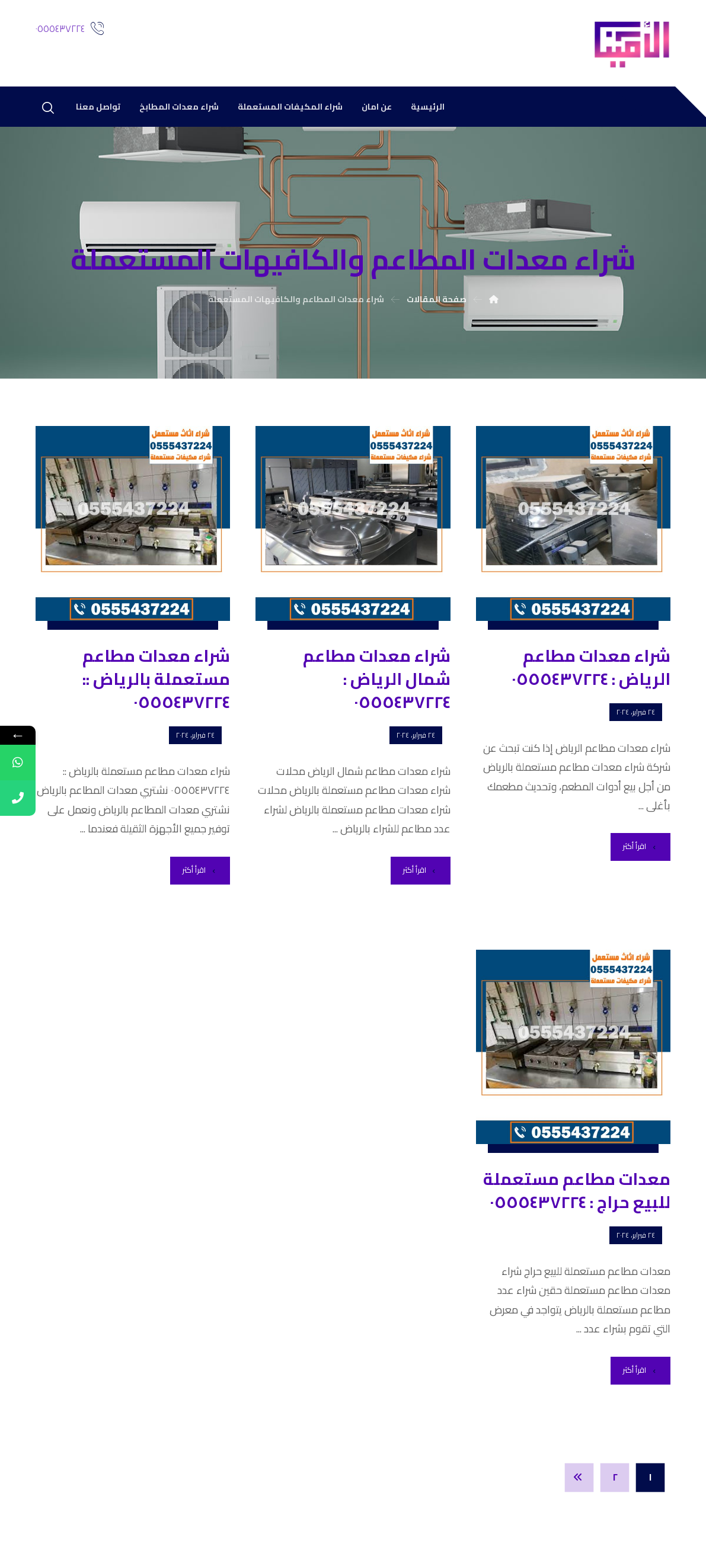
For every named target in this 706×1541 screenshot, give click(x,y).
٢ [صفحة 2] (615, 1477)
